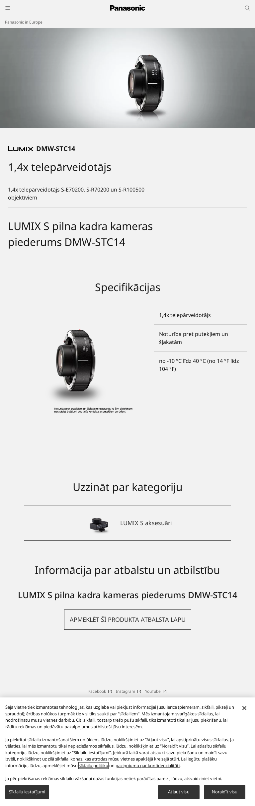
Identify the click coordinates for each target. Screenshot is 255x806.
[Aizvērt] (244, 708)
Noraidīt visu (225, 792)
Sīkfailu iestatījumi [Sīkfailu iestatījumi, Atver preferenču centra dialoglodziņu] (27, 792)
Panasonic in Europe (23, 22)
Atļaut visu (178, 792)
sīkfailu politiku (93, 765)
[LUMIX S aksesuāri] (127, 590)
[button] (127, 687)
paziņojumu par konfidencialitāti (148, 765)
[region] (127, 751)
